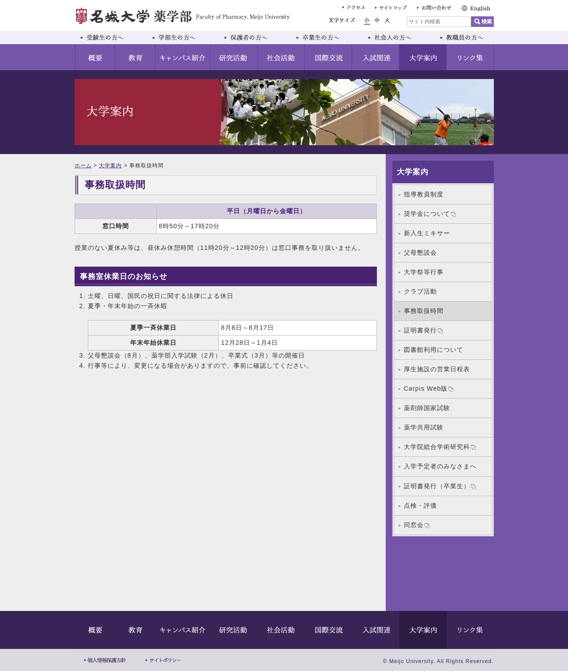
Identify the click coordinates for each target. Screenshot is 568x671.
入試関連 (375, 57)
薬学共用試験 (424, 427)
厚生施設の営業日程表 (437, 369)
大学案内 (423, 57)
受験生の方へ (111, 37)
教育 (135, 57)
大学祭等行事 (424, 271)
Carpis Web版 (429, 388)
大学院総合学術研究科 (440, 446)
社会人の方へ (398, 37)
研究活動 (234, 57)
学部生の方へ (182, 37)
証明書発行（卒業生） (440, 486)
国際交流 (328, 57)
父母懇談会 (420, 252)
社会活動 (281, 57)
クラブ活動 (420, 291)
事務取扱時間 (424, 310)
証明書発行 (423, 330)
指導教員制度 (424, 194)
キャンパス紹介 (183, 57)
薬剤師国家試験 (427, 407)
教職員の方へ (464, 37)
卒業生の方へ (326, 37)
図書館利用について (433, 349)
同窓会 (416, 524)
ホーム (83, 165)
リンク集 (470, 57)
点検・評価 (420, 505)
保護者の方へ (254, 37)
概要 (95, 57)
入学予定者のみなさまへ (440, 466)
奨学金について (430, 213)
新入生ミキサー (427, 233)
